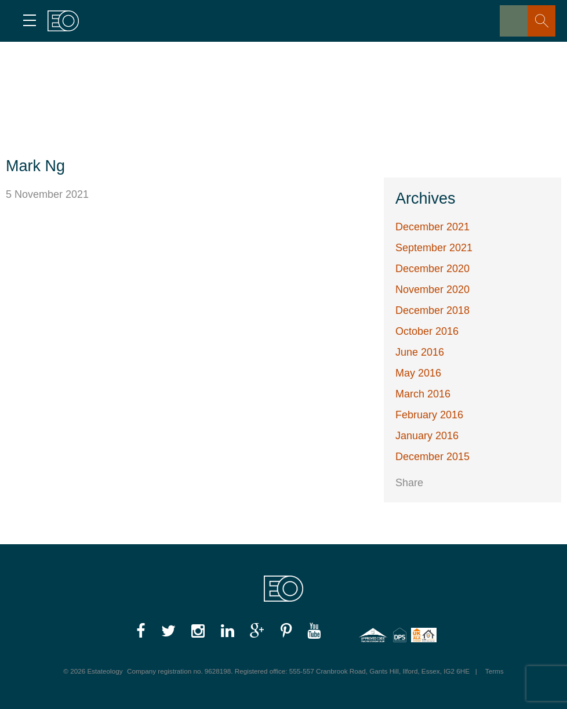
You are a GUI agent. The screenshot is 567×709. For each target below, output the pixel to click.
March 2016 (422, 394)
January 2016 (427, 436)
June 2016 (419, 352)
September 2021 (433, 248)
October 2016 (427, 331)
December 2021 (432, 227)
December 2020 (432, 268)
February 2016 (429, 415)
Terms (494, 671)
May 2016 (418, 373)
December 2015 (432, 456)
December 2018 (432, 310)
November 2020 (432, 289)
